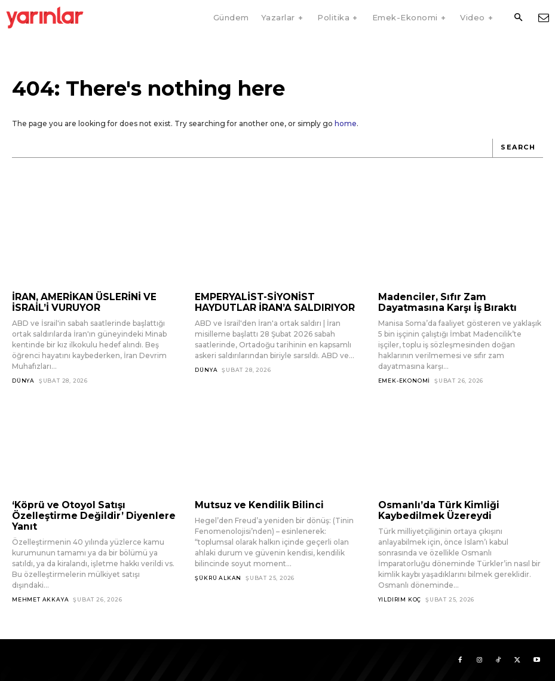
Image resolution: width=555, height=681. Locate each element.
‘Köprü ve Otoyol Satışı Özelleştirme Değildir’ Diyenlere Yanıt (88, 515)
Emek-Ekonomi (404, 379)
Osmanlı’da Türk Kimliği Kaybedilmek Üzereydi (435, 509)
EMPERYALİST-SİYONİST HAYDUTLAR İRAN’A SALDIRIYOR (271, 302)
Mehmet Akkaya (40, 597)
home (346, 123)
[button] (518, 18)
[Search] (517, 148)
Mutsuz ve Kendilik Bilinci (254, 504)
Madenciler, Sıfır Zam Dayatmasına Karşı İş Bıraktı (445, 302)
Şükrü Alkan (218, 576)
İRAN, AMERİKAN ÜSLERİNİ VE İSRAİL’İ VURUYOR (82, 302)
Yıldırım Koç (400, 598)
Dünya (23, 379)
